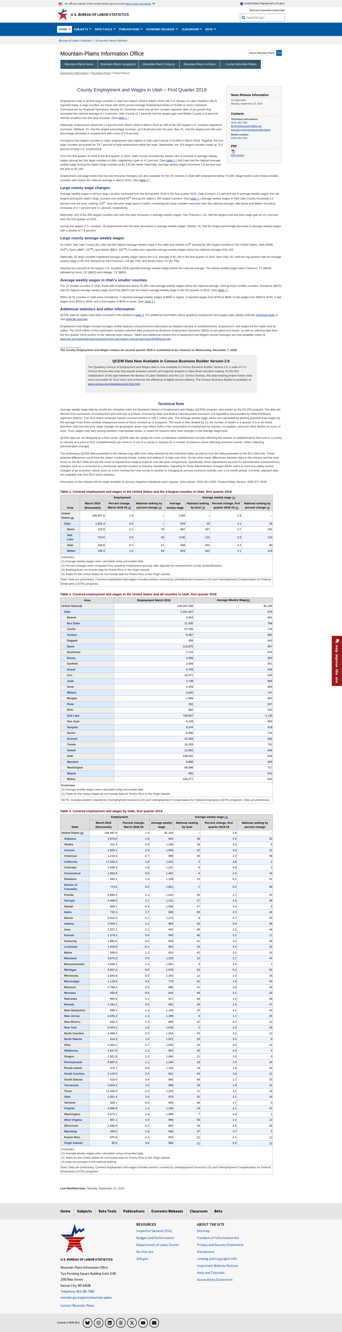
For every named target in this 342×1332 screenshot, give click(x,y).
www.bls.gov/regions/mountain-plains (250, 129)
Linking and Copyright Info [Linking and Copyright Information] (217, 1258)
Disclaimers (205, 1251)
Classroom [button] (190, 29)
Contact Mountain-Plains (241, 64)
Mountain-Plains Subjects (159, 64)
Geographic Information (74, 73)
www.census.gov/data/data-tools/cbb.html (114, 384)
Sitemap (203, 1231)
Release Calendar (260, 10)
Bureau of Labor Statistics (75, 40)
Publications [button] (129, 29)
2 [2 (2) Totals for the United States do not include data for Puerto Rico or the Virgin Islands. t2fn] (80, 606)
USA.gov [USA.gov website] (142, 1258)
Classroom (199, 1211)
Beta (218, 1211)
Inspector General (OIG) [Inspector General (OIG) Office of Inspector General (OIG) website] (154, 1231)
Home (65, 1211)
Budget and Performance (155, 1238)
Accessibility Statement (215, 1279)
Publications (134, 1211)
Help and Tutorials (211, 1272)
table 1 (122, 118)
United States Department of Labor (262, 4)
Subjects (84, 1211)
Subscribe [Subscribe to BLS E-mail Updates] (279, 10)
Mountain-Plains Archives (199, 64)
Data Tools (107, 1211)
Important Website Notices (217, 1265)
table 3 (139, 315)
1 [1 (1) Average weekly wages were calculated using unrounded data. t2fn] (248, 600)
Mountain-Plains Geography (118, 64)
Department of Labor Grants (157, 1245)
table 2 (143, 180)
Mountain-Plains (101, 73)
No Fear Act (145, 1251)
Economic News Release (111, 40)
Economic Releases (167, 1211)
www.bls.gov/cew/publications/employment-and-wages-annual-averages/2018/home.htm (115, 339)
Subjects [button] (81, 29)
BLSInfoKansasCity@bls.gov (246, 126)
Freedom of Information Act (218, 1238)
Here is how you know (138, 3)
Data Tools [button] (104, 29)
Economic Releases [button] (160, 29)
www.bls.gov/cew (76, 319)
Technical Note (265, 315)
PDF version (237, 155)
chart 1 (149, 301)
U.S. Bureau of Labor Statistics (100, 14)
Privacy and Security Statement (220, 1245)
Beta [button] (209, 29)
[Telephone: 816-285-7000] (95, 1291)
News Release (122, 73)
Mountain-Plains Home (79, 64)
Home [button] (63, 29)
